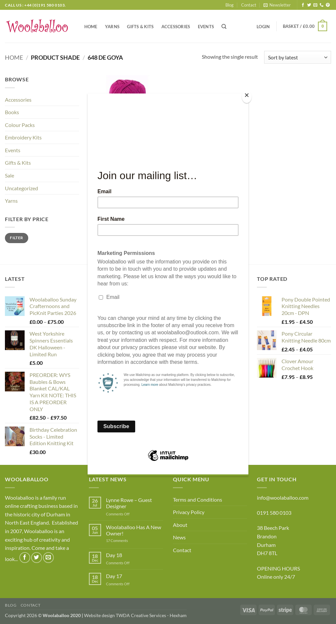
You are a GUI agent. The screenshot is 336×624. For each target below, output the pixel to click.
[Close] (247, 96)
